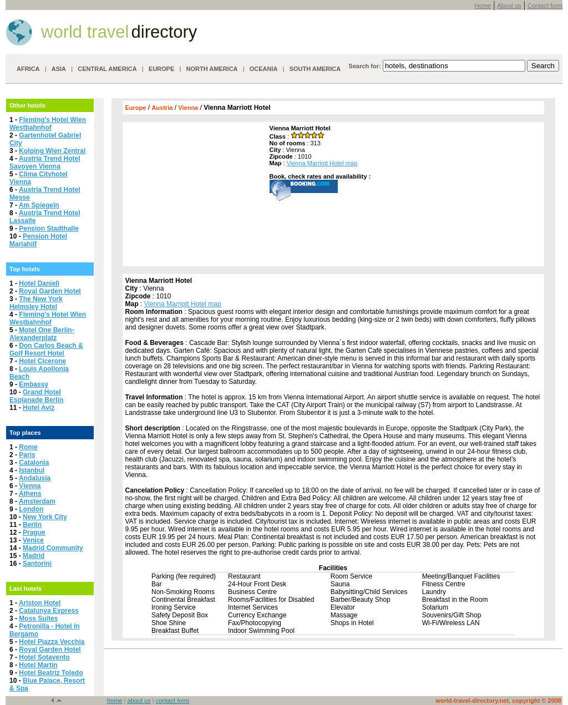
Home (483, 5)
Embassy (33, 384)
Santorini (37, 563)
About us (509, 5)
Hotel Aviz (38, 408)
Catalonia (34, 462)
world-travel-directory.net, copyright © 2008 (498, 700)
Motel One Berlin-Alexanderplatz (41, 334)
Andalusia (34, 478)
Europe (135, 107)
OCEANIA (264, 68)
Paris (27, 455)
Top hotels (24, 269)
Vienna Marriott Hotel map (322, 163)
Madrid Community (53, 548)
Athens (30, 494)
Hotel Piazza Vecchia (51, 642)
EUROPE (161, 68)
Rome (28, 447)
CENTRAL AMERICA (107, 68)
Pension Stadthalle (48, 228)
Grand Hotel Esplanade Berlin (36, 396)
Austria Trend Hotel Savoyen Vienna (44, 162)
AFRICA (28, 68)
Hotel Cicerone (42, 361)
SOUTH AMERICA (315, 68)
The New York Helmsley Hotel (36, 303)
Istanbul (31, 470)
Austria (162, 107)
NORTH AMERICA (211, 68)
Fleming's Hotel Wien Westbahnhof (47, 123)
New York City (45, 517)
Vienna (29, 486)
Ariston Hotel (39, 603)
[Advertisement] (194, 194)
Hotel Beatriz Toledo (51, 673)
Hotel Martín (38, 665)
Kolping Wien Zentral (52, 151)
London (31, 509)
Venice (33, 540)
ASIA (59, 68)
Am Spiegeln (39, 205)
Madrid (33, 556)
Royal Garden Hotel (49, 291)
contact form (173, 700)
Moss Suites (38, 618)
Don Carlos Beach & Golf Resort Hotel (46, 349)
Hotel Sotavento (44, 657)
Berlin (32, 525)
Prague (34, 532)
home (115, 700)
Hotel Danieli (39, 283)
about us (139, 700)
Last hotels (25, 588)
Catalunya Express (48, 611)
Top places (25, 432)
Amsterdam (37, 501)
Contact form (545, 5)
